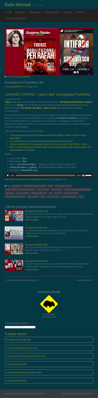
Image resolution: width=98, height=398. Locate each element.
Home (9, 12)
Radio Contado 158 (85, 280)
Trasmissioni (35, 12)
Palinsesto (20, 12)
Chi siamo (67, 12)
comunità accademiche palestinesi (77, 189)
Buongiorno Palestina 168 (36, 211)
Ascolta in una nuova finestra (28, 179)
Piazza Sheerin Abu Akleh (15, 197)
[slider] (45, 175)
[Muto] (83, 175)
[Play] (8, 175)
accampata (17, 186)
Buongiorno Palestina (22, 77)
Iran (50, 193)
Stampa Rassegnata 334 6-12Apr (22, 348)
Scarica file (9, 179)
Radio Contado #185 (16, 380)
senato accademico (69, 197)
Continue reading (32, 220)
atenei (50, 186)
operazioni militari (71, 193)
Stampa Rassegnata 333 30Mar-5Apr (24, 372)
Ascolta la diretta (49, 292)
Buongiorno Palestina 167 (36, 227)
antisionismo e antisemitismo (35, 186)
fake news (9, 193)
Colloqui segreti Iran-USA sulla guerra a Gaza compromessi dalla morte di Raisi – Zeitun (48, 144)
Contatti (80, 12)
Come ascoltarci (52, 12)
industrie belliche (22, 193)
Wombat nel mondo (16, 19)
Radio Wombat (18, 4)
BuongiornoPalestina (15, 87)
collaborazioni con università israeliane (20, 189)
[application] (49, 175)
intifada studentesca (39, 193)
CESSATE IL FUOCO (63, 186)
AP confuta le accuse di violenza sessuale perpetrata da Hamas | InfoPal (41, 141)
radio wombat (33, 197)
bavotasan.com (87, 394)
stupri (81, 197)
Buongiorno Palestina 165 (36, 261)
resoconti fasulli (53, 197)
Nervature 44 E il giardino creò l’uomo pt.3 (22, 280)
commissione (57, 189)
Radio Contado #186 (16, 364)
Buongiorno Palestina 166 (36, 244)
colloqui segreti (43, 189)
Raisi (43, 197)
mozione (58, 193)
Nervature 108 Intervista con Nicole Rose (26, 356)
